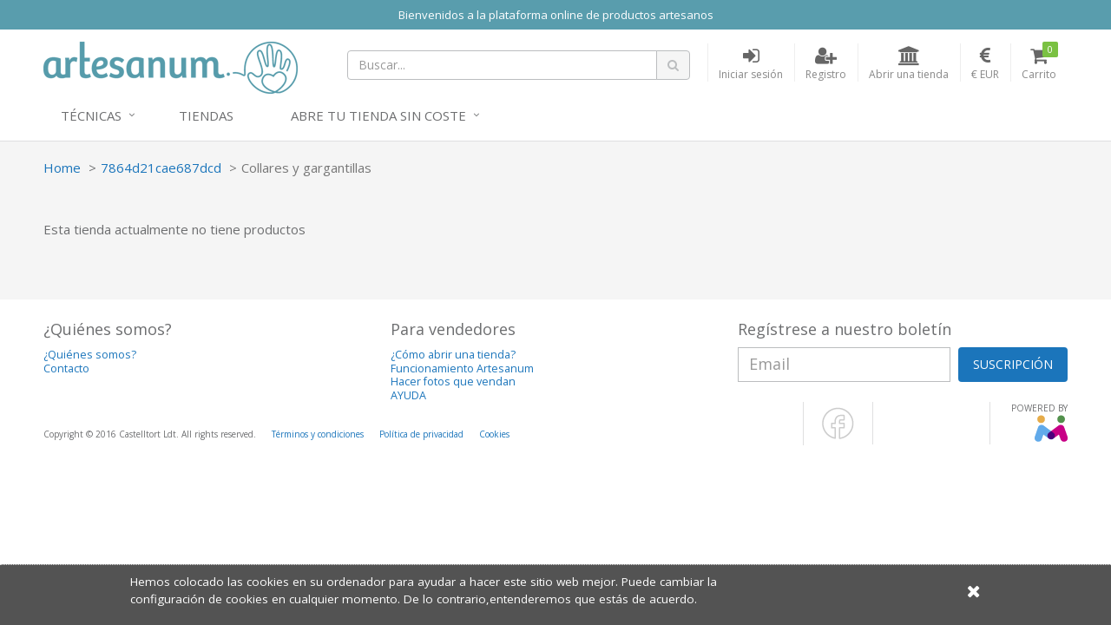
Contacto (66, 368)
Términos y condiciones (318, 434)
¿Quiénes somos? (89, 354)
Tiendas (206, 115)
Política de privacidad (421, 434)
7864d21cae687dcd (161, 167)
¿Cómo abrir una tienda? (453, 354)
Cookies (494, 434)
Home (62, 167)
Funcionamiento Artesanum (462, 368)
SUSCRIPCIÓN (1013, 364)
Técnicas (91, 115)
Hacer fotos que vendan (453, 381)
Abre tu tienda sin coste (378, 115)
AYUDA (408, 395)
